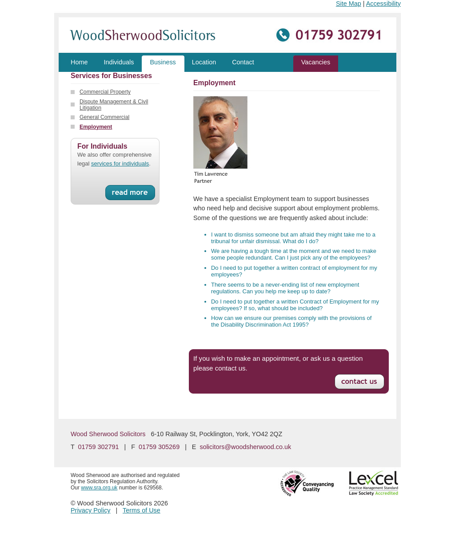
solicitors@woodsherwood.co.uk (245, 446)
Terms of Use (141, 510)
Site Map (348, 3)
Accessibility (383, 3)
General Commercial (104, 117)
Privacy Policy (91, 510)
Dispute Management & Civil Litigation (114, 105)
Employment (96, 127)
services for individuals (120, 163)
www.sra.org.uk (99, 488)
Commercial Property (105, 92)
